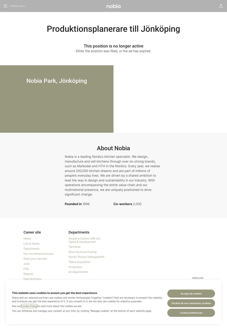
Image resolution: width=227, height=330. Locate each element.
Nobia (27, 238)
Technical (74, 246)
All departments (78, 272)
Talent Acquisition (79, 261)
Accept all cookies (191, 293)
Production (75, 267)
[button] (221, 6)
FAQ (26, 268)
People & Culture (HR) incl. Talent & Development (85, 240)
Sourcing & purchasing (82, 251)
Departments (32, 248)
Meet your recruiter (35, 258)
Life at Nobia (31, 243)
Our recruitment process (38, 253)
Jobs (27, 263)
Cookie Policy (29, 306)
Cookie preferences (191, 312)
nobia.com (197, 277)
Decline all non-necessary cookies (191, 303)
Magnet (28, 273)
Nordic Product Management (86, 256)
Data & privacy (33, 278)
